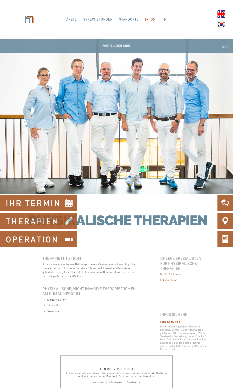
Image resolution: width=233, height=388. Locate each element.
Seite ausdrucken (170, 321)
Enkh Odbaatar (168, 279)
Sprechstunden (98, 19)
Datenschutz (148, 376)
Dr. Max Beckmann (170, 274)
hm (164, 19)
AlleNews (226, 45)
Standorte (129, 19)
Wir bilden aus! (116, 46)
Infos (150, 19)
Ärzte (71, 19)
